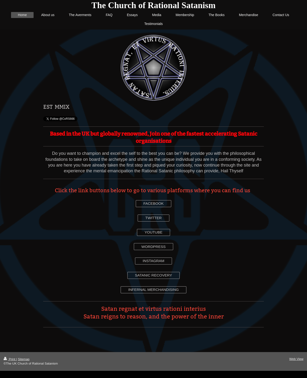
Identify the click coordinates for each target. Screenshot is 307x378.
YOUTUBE (153, 232)
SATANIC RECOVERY (153, 275)
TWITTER (153, 218)
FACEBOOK (153, 203)
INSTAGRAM (153, 261)
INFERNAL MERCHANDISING (153, 290)
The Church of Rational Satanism (153, 5)
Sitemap (24, 359)
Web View (296, 359)
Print (10, 359)
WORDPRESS (154, 247)
